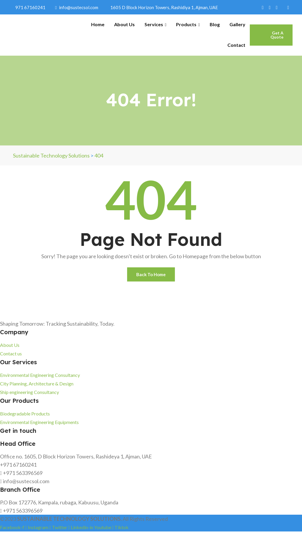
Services (155, 24)
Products (188, 24)
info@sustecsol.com (76, 7)
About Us (124, 24)
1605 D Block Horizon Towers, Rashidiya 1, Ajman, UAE (163, 7)
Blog (215, 24)
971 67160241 (29, 7)
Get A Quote (276, 34)
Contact (236, 45)
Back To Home (151, 276)
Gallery (237, 24)
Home (97, 24)
